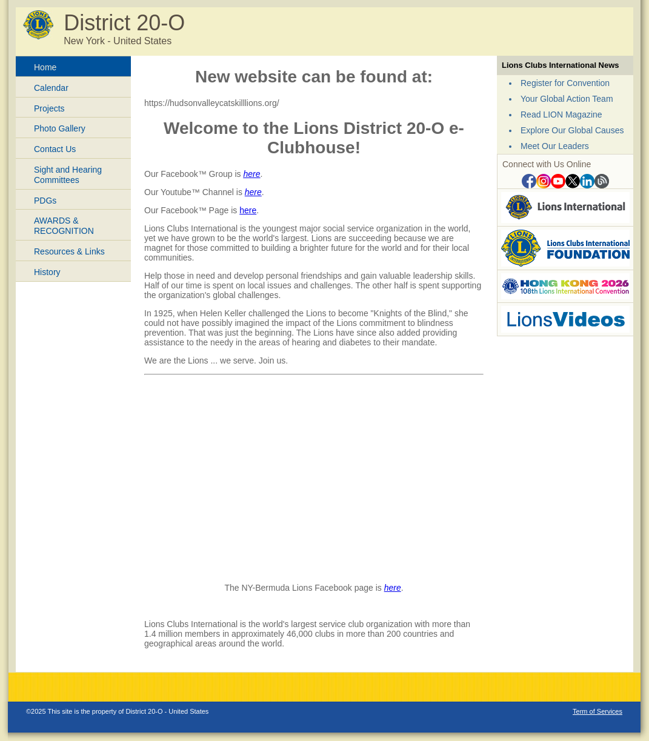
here (251, 174)
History (47, 272)
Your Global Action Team (567, 99)
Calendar (51, 88)
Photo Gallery (59, 128)
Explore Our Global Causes (572, 130)
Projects (49, 108)
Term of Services (597, 711)
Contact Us (55, 149)
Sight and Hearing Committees (68, 175)
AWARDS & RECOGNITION (64, 226)
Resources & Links (69, 251)
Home (45, 67)
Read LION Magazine (561, 114)
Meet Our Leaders (555, 146)
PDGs (45, 200)
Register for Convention (565, 83)
